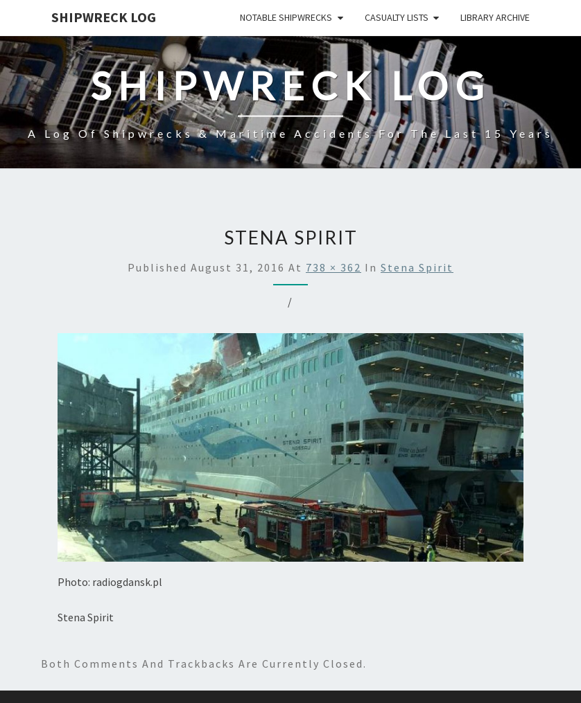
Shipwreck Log (103, 17)
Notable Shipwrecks (286, 17)
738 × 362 (333, 267)
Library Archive (495, 17)
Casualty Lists (396, 17)
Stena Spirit (417, 267)
